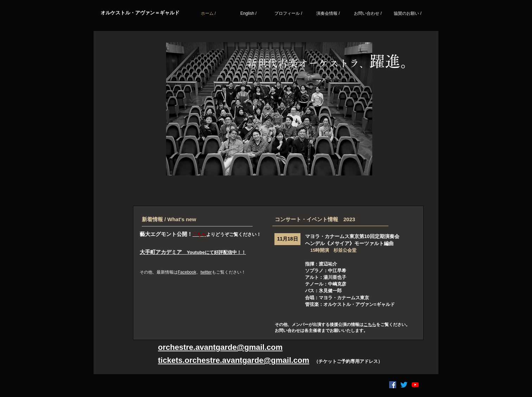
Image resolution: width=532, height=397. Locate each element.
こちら (369, 324)
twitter (206, 272)
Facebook (187, 272)
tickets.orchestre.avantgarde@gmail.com (233, 360)
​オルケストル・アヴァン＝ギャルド (140, 12)
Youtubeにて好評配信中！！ (216, 252)
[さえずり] (403, 384)
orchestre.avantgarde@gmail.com (220, 347)
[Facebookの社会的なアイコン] (392, 384)
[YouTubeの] (415, 384)
